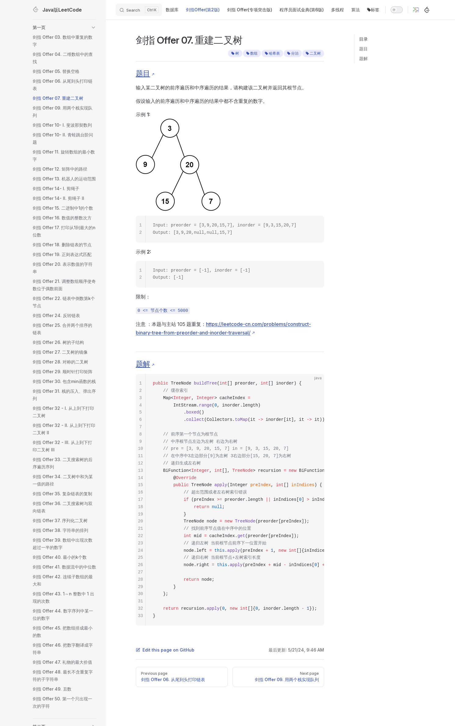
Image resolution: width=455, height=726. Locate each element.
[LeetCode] (426, 9)
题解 (363, 58)
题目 (363, 48)
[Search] (139, 10)
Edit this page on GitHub (165, 649)
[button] (64, 27)
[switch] (397, 9)
